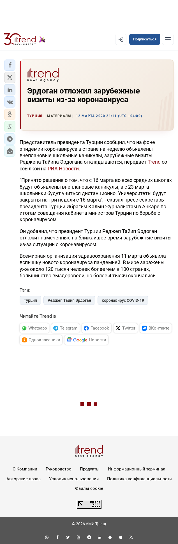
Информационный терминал (136, 469)
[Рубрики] (168, 39)
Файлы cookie (89, 488)
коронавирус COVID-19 (123, 300)
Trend (154, 162)
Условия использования (74, 478)
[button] (9, 65)
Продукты (90, 469)
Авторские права (23, 478)
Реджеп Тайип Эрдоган (69, 300)
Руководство (58, 469)
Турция (30, 300)
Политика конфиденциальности (139, 478)
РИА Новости (63, 169)
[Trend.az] (25, 39)
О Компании (25, 469)
